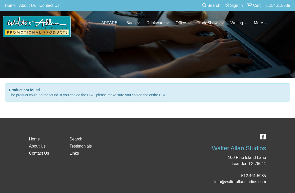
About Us (27, 5)
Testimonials (80, 146)
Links (74, 153)
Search (211, 5)
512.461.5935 (253, 176)
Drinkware (157, 23)
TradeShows (210, 23)
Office (182, 23)
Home (10, 5)
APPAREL (110, 23)
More (260, 23)
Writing (238, 23)
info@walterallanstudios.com (240, 182)
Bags (133, 23)
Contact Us (50, 5)
